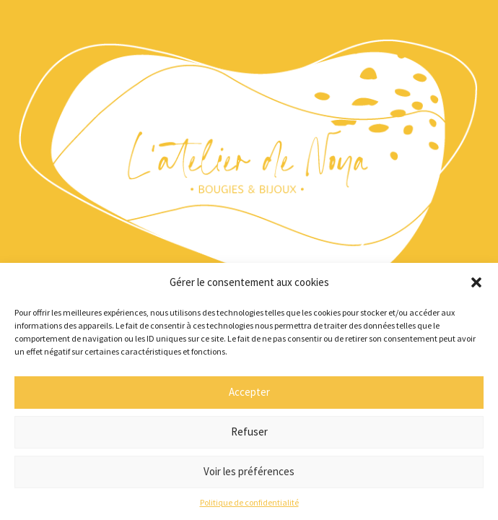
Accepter (249, 392)
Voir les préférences (249, 471)
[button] (476, 282)
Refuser (249, 431)
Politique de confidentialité (249, 502)
